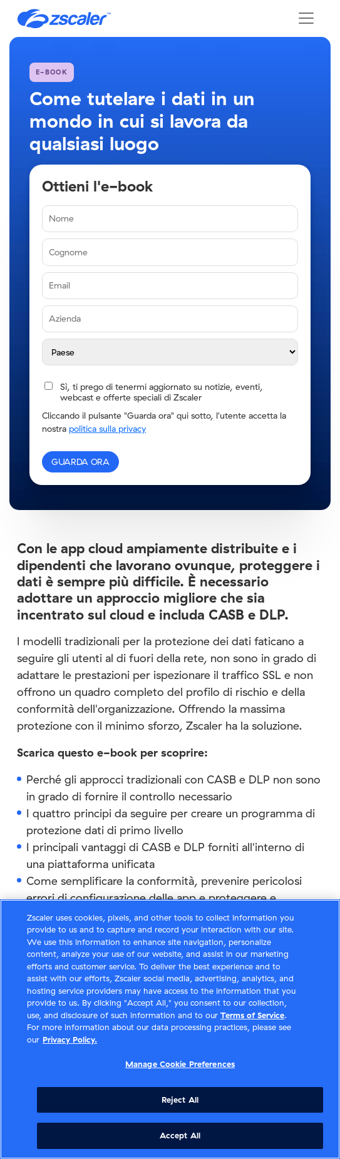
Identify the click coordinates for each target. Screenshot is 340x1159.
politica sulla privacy (107, 428)
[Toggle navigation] (306, 18)
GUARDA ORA (80, 461)
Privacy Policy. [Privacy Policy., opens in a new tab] (70, 1039)
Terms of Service (252, 1015)
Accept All (180, 1135)
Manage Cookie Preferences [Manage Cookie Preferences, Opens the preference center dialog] (180, 1064)
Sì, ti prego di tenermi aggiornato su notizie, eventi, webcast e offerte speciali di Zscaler (161, 392)
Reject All (180, 1100)
